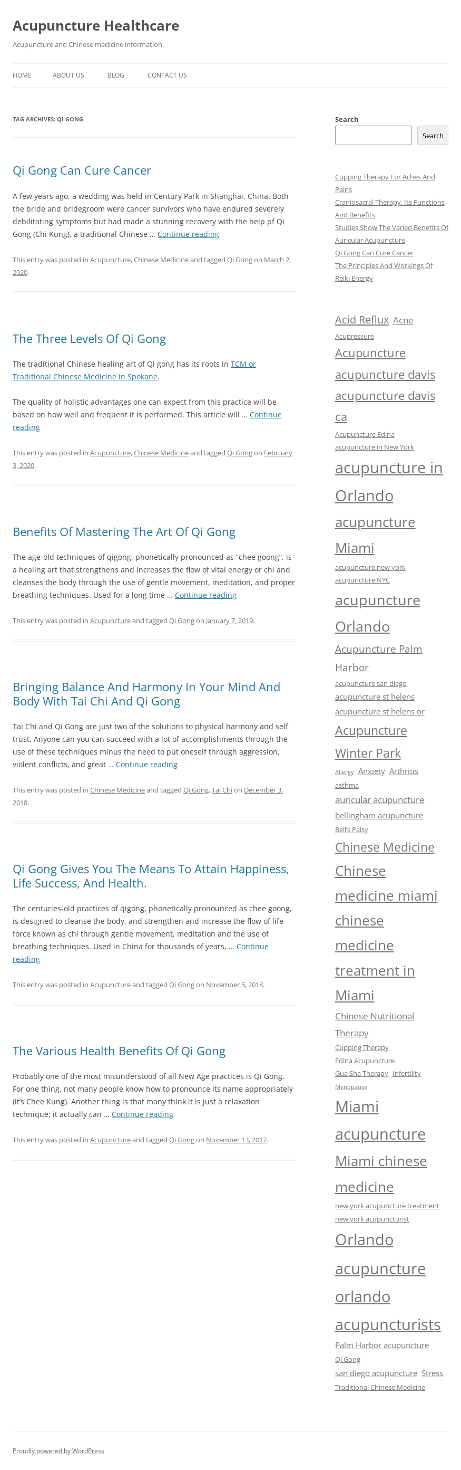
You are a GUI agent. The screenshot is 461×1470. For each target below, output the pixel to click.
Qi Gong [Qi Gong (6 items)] (347, 1359)
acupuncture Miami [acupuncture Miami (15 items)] (375, 534)
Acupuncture (110, 259)
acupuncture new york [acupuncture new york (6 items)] (370, 567)
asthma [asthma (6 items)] (347, 785)
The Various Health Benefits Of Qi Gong (119, 1050)
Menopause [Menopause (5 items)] (351, 1087)
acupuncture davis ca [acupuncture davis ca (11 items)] (385, 406)
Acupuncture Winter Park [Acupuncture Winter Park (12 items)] (371, 741)
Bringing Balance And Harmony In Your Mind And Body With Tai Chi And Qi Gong (146, 693)
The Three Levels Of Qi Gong (89, 338)
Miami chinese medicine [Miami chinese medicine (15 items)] (381, 1173)
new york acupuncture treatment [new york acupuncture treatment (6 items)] (387, 1205)
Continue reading (188, 234)
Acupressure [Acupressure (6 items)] (354, 336)
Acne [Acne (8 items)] (403, 320)
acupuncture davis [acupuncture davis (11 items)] (385, 374)
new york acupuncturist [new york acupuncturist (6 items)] (372, 1219)
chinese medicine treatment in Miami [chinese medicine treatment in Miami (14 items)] (375, 958)
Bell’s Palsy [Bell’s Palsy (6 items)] (351, 829)
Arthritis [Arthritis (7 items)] (403, 771)
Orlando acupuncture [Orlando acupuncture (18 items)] (380, 1253)
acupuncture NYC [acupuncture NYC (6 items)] (362, 580)
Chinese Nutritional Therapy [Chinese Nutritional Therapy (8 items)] (374, 1024)
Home (22, 75)
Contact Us (167, 75)
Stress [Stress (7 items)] (432, 1373)
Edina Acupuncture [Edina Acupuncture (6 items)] (365, 1060)
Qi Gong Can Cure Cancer (82, 170)
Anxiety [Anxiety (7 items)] (371, 771)
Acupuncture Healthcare (96, 25)
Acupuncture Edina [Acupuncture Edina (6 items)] (365, 434)
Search (347, 119)
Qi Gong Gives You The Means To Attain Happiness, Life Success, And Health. (151, 875)
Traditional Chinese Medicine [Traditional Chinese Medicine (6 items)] (380, 1387)
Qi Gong (239, 259)
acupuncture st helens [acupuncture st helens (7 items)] (375, 696)
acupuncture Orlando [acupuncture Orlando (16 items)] (377, 613)
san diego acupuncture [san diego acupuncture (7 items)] (376, 1373)
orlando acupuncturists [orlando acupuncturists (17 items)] (388, 1310)
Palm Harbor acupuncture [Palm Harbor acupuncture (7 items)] (382, 1345)
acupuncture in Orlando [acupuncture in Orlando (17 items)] (389, 481)
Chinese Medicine (161, 259)
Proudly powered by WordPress (58, 1450)
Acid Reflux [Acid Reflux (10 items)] (362, 319)
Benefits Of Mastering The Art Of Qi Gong (124, 531)
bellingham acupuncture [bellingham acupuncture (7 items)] (379, 815)
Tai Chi (222, 790)
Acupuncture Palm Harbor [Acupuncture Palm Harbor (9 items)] (379, 658)
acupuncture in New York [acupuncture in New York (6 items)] (374, 447)
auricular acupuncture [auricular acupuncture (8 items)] (380, 800)
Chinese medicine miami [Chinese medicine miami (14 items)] (386, 883)
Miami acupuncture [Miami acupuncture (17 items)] (380, 1120)
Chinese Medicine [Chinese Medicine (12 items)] (385, 846)
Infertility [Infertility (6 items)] (407, 1073)
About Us (68, 75)
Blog (115, 75)
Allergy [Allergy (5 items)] (344, 772)
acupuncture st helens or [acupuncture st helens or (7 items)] (380, 711)
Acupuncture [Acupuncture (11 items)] (370, 352)
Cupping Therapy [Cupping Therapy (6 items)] (362, 1047)
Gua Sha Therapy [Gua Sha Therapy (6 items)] (361, 1073)
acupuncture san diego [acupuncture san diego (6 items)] (371, 683)
